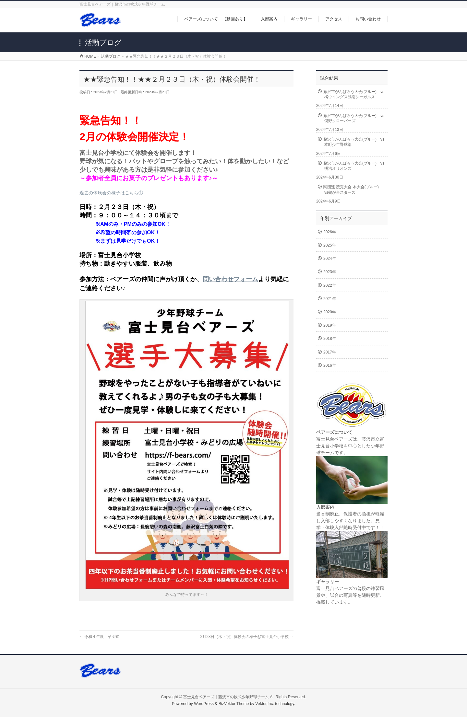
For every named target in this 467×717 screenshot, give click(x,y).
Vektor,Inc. (264, 703)
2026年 (329, 232)
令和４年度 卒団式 (99, 636)
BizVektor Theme (234, 703)
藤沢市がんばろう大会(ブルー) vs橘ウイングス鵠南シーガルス (353, 94)
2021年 (329, 298)
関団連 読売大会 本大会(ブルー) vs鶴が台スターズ (353, 189)
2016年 (329, 365)
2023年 (329, 272)
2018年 (329, 338)
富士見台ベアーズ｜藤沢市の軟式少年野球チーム (226, 697)
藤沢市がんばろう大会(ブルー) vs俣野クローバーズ (353, 118)
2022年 (329, 285)
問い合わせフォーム (230, 279)
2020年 (329, 312)
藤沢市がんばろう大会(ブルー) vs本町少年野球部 (353, 142)
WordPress (204, 703)
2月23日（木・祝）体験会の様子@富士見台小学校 (246, 636)
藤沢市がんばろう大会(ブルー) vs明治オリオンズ (353, 166)
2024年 (329, 258)
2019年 (329, 325)
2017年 (329, 352)
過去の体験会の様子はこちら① (111, 192)
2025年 (329, 245)
